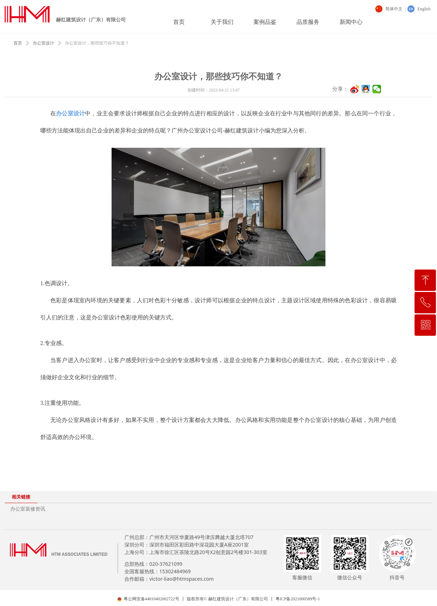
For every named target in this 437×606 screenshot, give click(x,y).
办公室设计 (43, 43)
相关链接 (21, 497)
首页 (18, 43)
